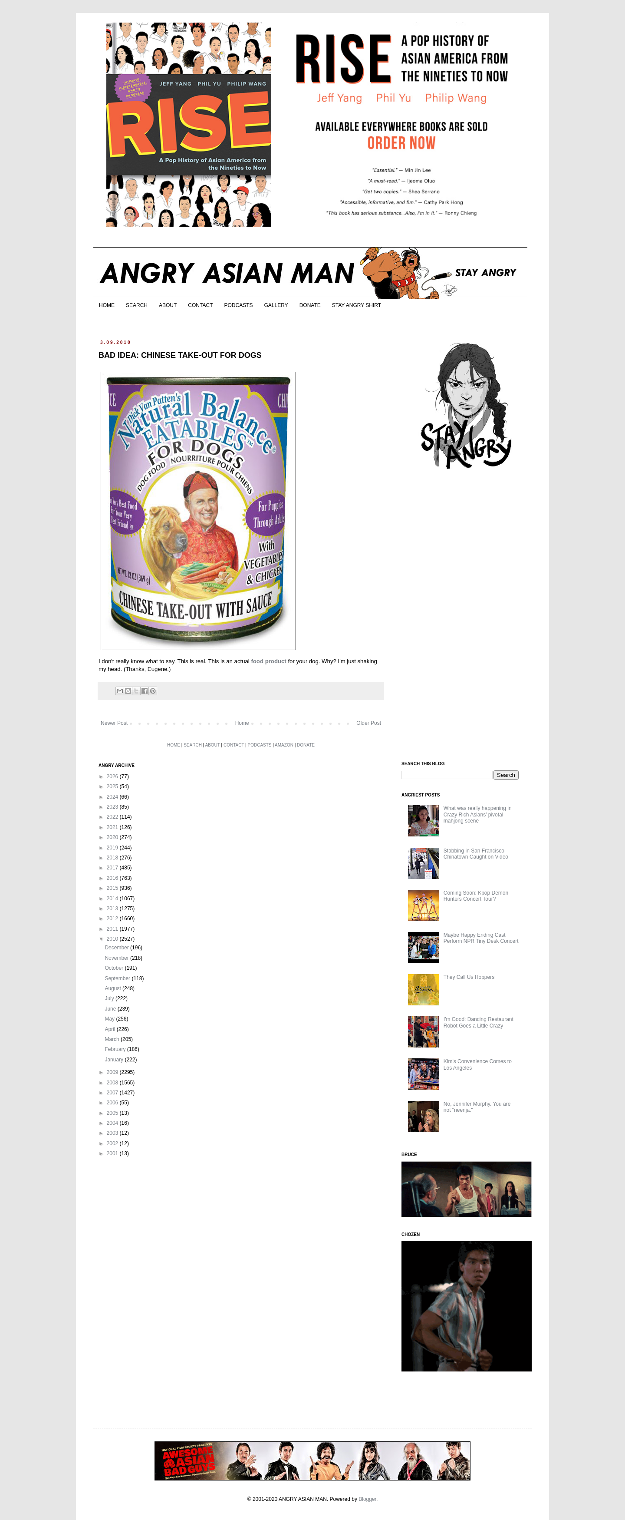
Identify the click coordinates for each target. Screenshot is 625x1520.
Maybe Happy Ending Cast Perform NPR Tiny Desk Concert (481, 938)
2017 (113, 868)
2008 (113, 1083)
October (115, 968)
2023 (113, 807)
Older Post (368, 723)
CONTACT (200, 305)
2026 (113, 776)
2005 (113, 1113)
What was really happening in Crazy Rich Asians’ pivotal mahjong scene (478, 814)
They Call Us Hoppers (469, 977)
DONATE (310, 305)
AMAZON (284, 745)
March (113, 1039)
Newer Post (114, 723)
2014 (113, 898)
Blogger (367, 1499)
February (116, 1049)
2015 (113, 888)
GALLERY (276, 305)
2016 (113, 878)
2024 (113, 797)
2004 (113, 1123)
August (113, 988)
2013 (113, 908)
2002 (113, 1143)
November (117, 958)
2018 (113, 858)
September (118, 978)
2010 (113, 939)
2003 (113, 1133)
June (111, 1009)
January (115, 1060)
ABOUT (168, 305)
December (117, 948)
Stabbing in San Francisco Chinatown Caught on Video (476, 854)
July (110, 998)
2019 (113, 848)
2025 (113, 786)
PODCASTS (238, 305)
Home (242, 723)
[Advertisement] (466, 616)
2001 (113, 1153)
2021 (113, 827)
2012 (113, 918)
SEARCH (137, 305)
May (110, 1019)
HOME (107, 305)
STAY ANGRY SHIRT (356, 305)
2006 (113, 1103)
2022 (113, 817)
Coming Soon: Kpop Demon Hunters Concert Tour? (476, 896)
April (110, 1029)
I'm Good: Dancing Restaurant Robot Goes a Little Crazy (478, 1022)
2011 (113, 929)
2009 (113, 1072)
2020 (113, 837)
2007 (113, 1093)
